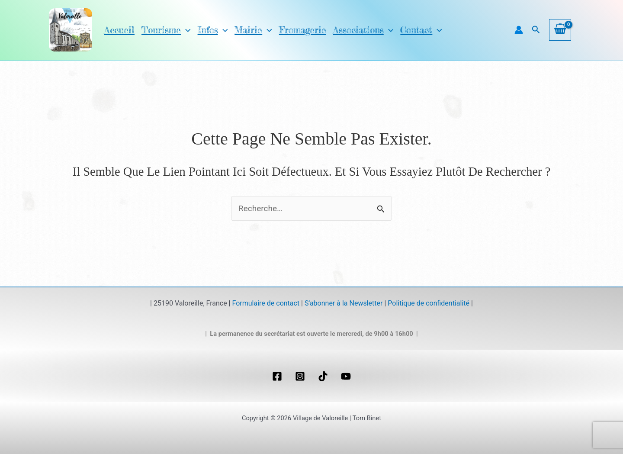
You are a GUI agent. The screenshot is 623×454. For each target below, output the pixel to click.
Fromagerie (287, 30)
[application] (178, 30)
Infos (204, 30)
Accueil (118, 30)
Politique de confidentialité (428, 303)
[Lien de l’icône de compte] (518, 30)
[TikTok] (323, 376)
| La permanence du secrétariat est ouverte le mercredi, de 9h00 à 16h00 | (311, 334)
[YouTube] (346, 376)
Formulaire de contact (265, 303)
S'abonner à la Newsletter (343, 303)
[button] (536, 30)
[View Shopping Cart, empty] (560, 30)
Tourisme (161, 30)
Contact (398, 30)
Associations (343, 30)
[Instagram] (300, 376)
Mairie (243, 30)
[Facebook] (277, 376)
